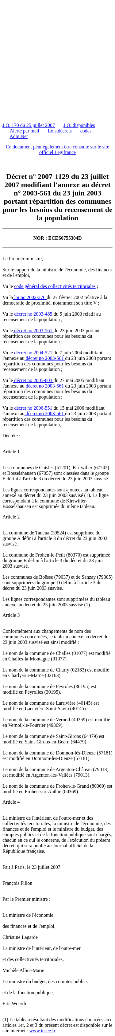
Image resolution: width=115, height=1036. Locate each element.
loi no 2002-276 (30, 297)
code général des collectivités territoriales (55, 286)
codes (85, 130)
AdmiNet (19, 136)
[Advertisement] (57, 60)
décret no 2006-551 (33, 408)
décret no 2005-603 (33, 380)
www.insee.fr (42, 1030)
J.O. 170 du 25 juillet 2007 (28, 125)
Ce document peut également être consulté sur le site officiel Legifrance (57, 149)
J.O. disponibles (79, 125)
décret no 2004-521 (33, 352)
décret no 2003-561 (33, 330)
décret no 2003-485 (33, 314)
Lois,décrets (60, 130)
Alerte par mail (24, 130)
